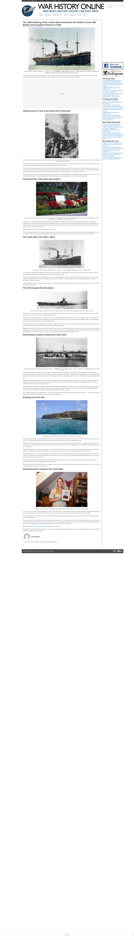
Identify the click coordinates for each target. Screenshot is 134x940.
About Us (36, 0)
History (66, 15)
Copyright (54, 0)
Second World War (91, 459)
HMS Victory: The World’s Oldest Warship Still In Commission (46, 526)
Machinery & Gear (57, 15)
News (41, 15)
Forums (79, 15)
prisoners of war (65, 163)
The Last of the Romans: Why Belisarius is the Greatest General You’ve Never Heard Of (113, 102)
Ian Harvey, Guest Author (35, 26)
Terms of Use (48, 0)
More (84, 15)
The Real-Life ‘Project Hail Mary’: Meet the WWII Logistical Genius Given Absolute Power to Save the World (113, 95)
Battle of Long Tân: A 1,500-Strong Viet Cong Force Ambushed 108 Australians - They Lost (113, 85)
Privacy (59, 0)
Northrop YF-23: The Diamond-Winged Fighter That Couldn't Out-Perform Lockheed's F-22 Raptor (113, 155)
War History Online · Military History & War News (42, 551)
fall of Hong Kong (46, 168)
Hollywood (72, 15)
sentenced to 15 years (94, 464)
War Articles (48, 15)
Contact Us (41, 0)
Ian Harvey (35, 537)
